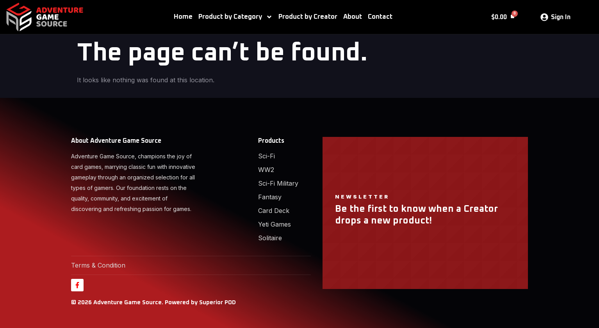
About (352, 17)
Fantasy (270, 197)
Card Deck (273, 211)
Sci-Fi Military (278, 183)
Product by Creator (307, 17)
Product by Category (235, 17)
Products (271, 141)
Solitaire (270, 238)
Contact (380, 17)
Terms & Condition (98, 265)
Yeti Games (274, 224)
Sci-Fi (266, 156)
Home (183, 17)
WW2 (266, 170)
